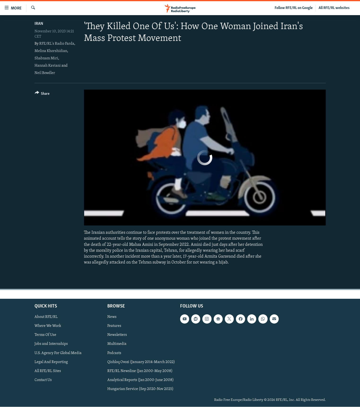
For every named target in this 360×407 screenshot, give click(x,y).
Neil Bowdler (45, 73)
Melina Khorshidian (51, 51)
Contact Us (43, 380)
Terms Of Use (45, 335)
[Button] (42, 94)
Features (114, 326)
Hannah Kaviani (48, 66)
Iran (39, 24)
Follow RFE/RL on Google (294, 8)
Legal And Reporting (51, 362)
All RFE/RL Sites (48, 371)
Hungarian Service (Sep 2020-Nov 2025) (140, 389)
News (112, 317)
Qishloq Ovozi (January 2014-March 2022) (141, 362)
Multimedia (116, 344)
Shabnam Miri (46, 58)
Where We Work (48, 326)
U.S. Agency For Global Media (58, 353)
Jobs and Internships (51, 344)
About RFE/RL (46, 317)
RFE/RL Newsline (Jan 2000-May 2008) (140, 371)
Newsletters (117, 335)
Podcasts (114, 353)
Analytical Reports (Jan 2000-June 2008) (140, 380)
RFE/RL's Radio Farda (56, 44)
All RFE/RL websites (334, 8)
